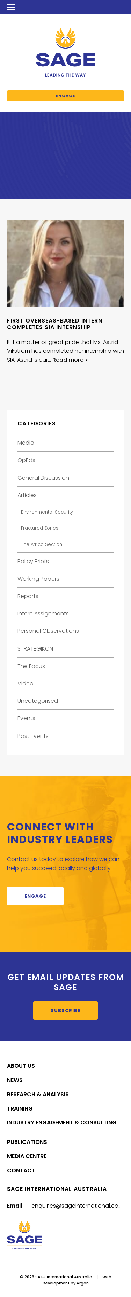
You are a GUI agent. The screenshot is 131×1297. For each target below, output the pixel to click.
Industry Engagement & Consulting (62, 1123)
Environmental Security (47, 512)
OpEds (26, 460)
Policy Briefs (33, 561)
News (15, 1080)
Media (25, 443)
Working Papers (38, 579)
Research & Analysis (38, 1094)
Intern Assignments (43, 614)
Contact (21, 1171)
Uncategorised (37, 701)
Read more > (70, 360)
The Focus (31, 666)
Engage (65, 95)
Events (26, 718)
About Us (21, 1066)
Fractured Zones (39, 528)
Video (25, 683)
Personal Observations (48, 631)
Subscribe (65, 1010)
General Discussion (43, 478)
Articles (27, 495)
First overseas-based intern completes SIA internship (54, 324)
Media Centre (26, 1156)
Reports (27, 596)
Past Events (33, 736)
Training (20, 1109)
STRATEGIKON (35, 649)
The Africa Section (41, 544)
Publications (27, 1142)
